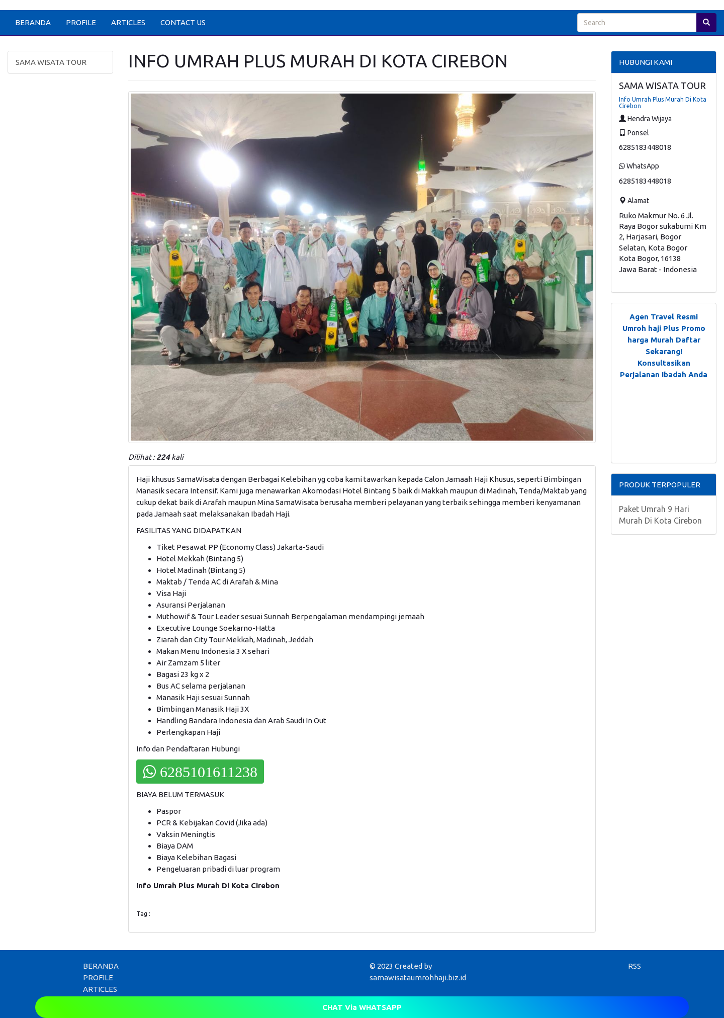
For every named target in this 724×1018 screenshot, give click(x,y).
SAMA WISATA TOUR (51, 62)
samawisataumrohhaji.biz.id (418, 977)
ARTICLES (128, 22)
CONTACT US (183, 22)
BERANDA (33, 22)
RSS (634, 966)
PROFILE (81, 22)
